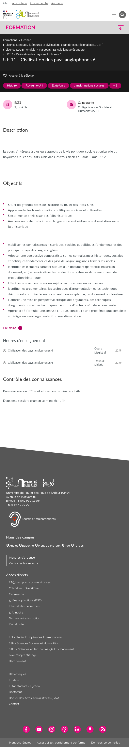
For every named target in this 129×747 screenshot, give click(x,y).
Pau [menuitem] (67, 545)
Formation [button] (20, 27)
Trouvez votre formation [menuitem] (24, 618)
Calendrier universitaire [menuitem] (24, 588)
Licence (26, 40)
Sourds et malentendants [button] (32, 519)
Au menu (57, 3)
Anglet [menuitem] (13, 545)
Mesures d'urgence (22, 557)
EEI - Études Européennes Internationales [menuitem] (36, 637)
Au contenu (19, 3)
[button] (111, 27)
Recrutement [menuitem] (17, 661)
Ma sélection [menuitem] (17, 594)
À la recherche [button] (39, 3)
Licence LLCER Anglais (20, 49)
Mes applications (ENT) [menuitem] (25, 600)
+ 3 (115, 85)
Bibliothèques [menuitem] (17, 674)
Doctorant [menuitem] (15, 692)
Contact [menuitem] (14, 704)
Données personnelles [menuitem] (105, 742)
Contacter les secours (23, 563)
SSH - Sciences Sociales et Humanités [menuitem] (33, 643)
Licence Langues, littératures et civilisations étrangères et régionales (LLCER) (54, 44)
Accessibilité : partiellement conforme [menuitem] (61, 742)
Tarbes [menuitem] (79, 545)
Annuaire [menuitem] (16, 612)
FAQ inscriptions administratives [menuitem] (30, 582)
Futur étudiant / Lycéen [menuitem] (24, 686)
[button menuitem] (122, 14)
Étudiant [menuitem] (14, 680)
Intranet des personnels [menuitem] (24, 606)
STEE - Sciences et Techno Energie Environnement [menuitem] (41, 649)
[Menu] (114, 14)
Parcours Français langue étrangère (61, 49)
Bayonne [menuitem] (28, 545)
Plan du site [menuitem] (16, 624)
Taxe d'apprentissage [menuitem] (23, 655)
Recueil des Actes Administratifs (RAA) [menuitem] (34, 698)
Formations (10, 40)
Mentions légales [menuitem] (20, 742)
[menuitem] (26, 729)
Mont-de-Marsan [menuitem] (49, 545)
